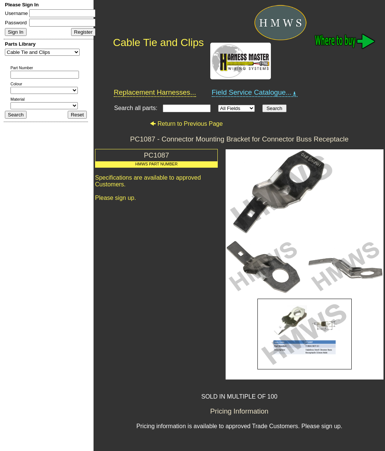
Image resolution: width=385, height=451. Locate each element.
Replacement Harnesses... (155, 92)
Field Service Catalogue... (255, 92)
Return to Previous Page (186, 124)
